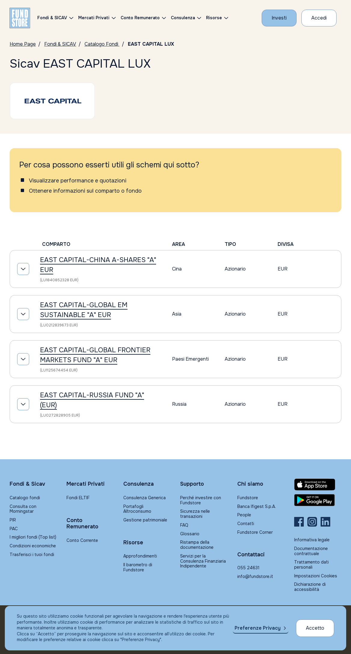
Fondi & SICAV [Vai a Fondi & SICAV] (60, 44)
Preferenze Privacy (258, 628)
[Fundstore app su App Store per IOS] (317, 484)
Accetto (315, 628)
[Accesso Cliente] (319, 18)
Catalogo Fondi (102, 44)
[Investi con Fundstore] (279, 18)
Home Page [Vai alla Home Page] (23, 44)
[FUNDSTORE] (20, 18)
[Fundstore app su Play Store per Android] (317, 500)
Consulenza (183, 17)
